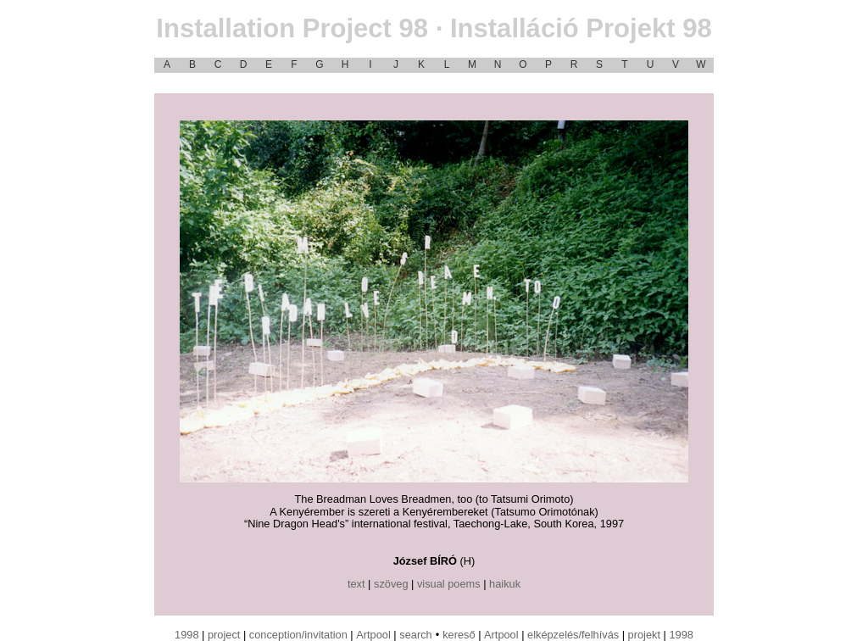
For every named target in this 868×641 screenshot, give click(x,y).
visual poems (449, 583)
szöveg (391, 583)
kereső (458, 634)
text (356, 583)
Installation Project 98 (433, 28)
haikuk (504, 583)
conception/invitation (298, 634)
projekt (644, 634)
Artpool (373, 634)
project (224, 634)
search (415, 634)
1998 (186, 634)
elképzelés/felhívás (573, 634)
